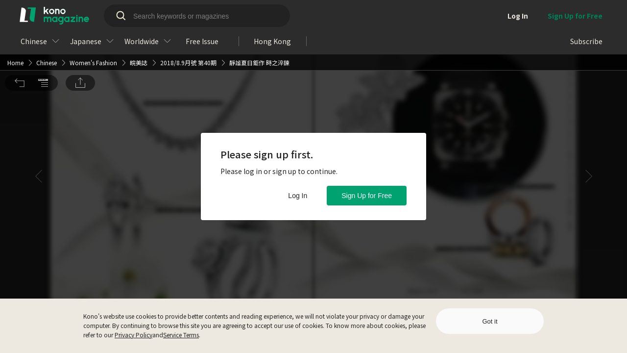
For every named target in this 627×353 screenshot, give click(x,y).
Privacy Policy (133, 334)
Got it (489, 321)
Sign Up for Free (366, 196)
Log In (297, 196)
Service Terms (181, 334)
